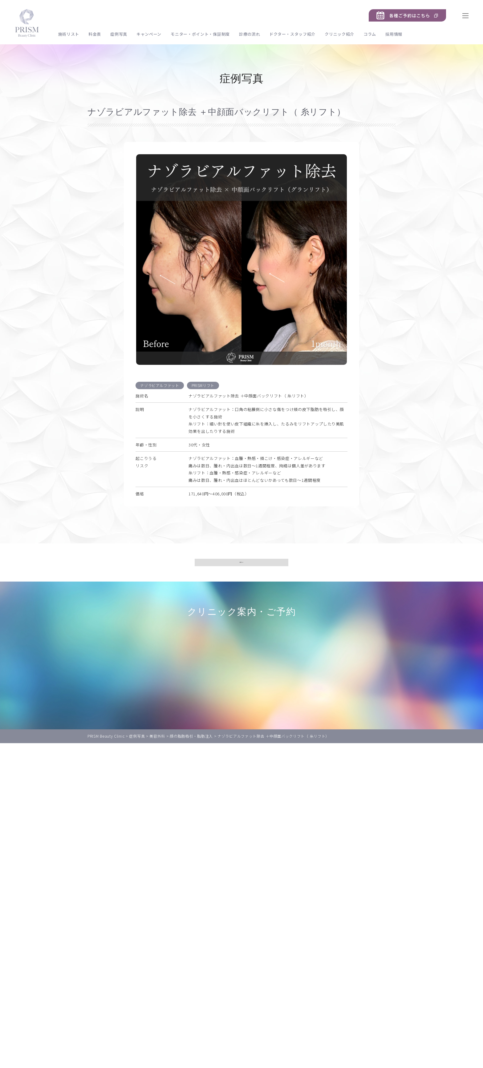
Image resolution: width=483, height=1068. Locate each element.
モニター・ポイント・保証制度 (202, 34)
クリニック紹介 (341, 34)
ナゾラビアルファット (159, 387)
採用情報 (396, 34)
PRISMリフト (203, 387)
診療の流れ (251, 34)
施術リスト (70, 34)
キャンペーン (150, 34)
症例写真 (120, 34)
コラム (371, 34)
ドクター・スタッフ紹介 (294, 34)
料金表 (96, 34)
